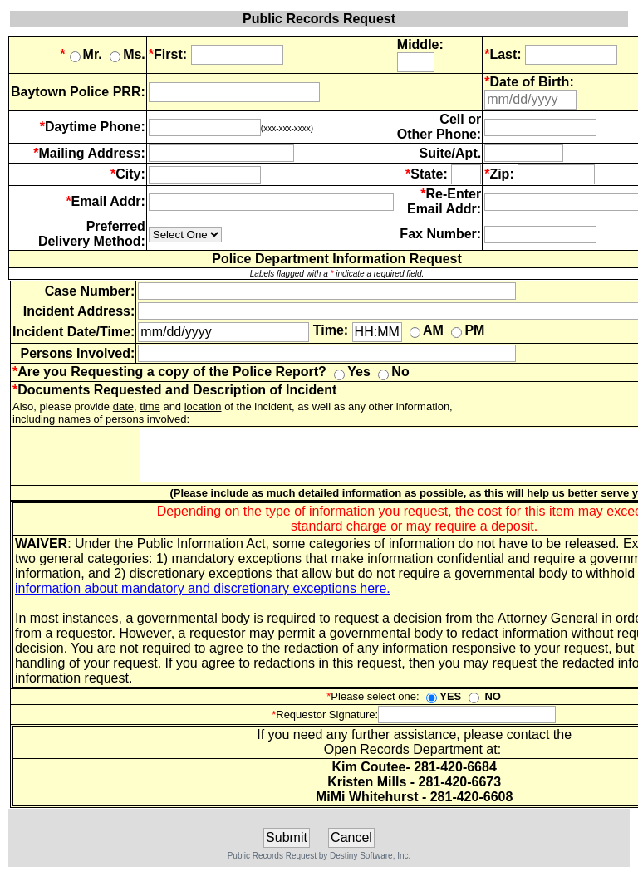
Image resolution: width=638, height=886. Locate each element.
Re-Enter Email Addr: (444, 201)
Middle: (420, 44)
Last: (502, 54)
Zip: (501, 174)
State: (428, 174)
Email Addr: (108, 201)
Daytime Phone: (95, 127)
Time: (330, 330)
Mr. (80, 54)
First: (168, 54)
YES (443, 706)
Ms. (127, 54)
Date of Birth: (531, 82)
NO (485, 706)
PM (467, 330)
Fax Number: (440, 234)
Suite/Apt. (450, 153)
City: (130, 174)
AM (427, 330)
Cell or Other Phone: (439, 126)
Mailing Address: (92, 153)
